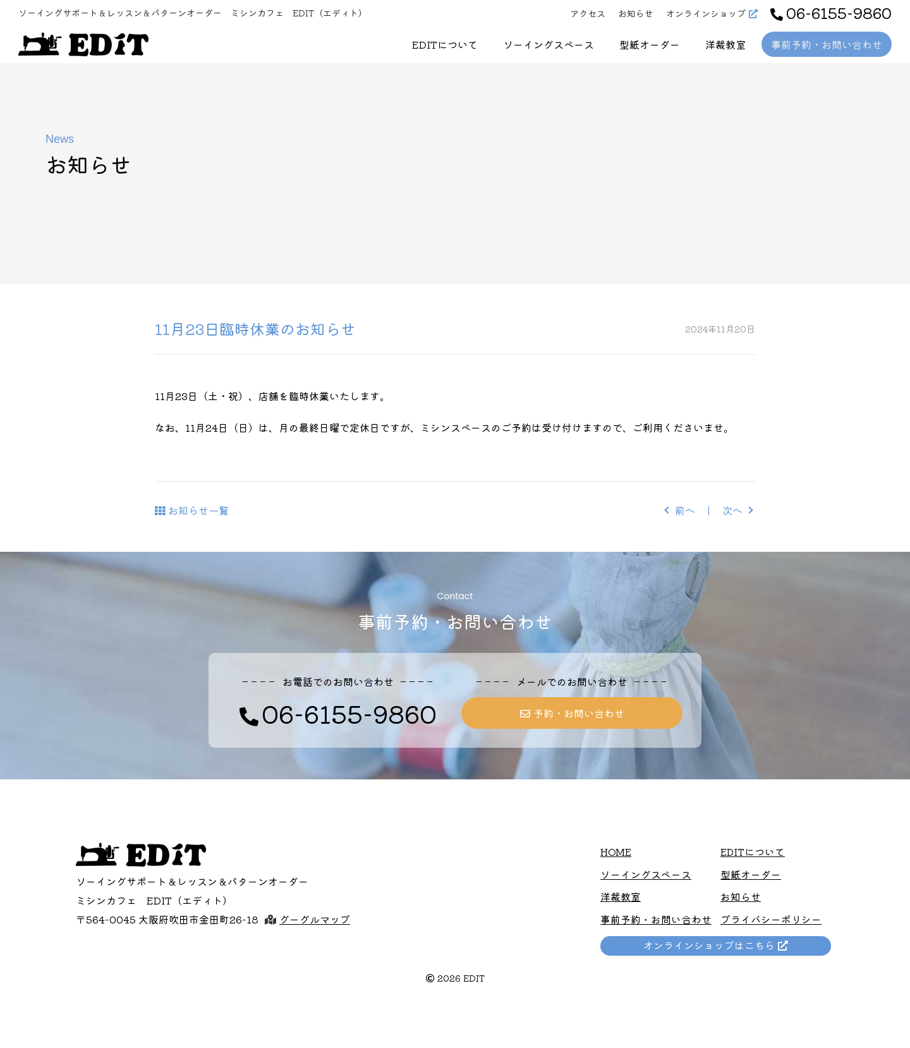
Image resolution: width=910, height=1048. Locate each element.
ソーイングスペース (548, 44)
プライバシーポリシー (771, 918)
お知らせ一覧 (198, 510)
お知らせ (635, 13)
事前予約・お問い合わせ (826, 44)
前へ (685, 510)
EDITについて (445, 44)
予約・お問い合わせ (578, 713)
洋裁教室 (725, 44)
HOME (616, 852)
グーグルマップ (314, 919)
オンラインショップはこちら (711, 943)
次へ (732, 510)
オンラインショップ (706, 13)
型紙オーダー (649, 44)
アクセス (587, 13)
